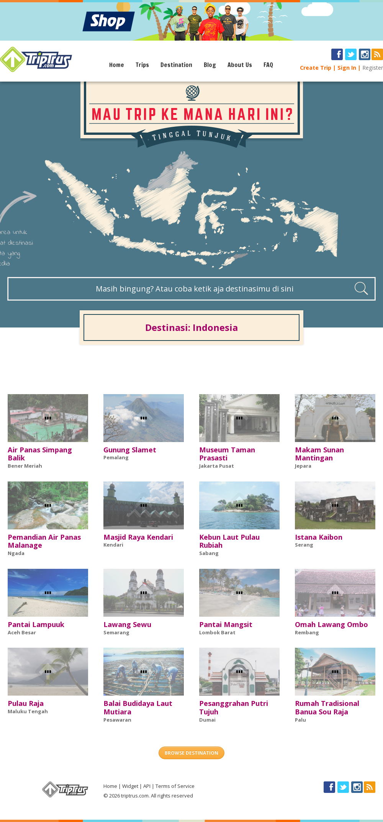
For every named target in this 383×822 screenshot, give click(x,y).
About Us (240, 65)
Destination (176, 65)
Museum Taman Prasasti (227, 454)
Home (116, 65)
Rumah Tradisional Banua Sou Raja (327, 707)
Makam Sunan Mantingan (319, 454)
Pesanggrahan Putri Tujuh (233, 707)
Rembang (307, 632)
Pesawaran (117, 719)
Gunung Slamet (129, 449)
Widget (130, 786)
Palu (300, 719)
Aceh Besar (22, 632)
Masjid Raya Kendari (138, 537)
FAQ (268, 65)
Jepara (303, 465)
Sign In (346, 67)
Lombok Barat (217, 632)
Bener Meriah (25, 465)
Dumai (207, 719)
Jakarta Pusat (216, 465)
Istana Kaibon (318, 537)
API (147, 786)
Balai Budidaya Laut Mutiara (137, 707)
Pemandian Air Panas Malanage (44, 541)
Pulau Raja (26, 703)
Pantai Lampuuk (36, 624)
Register (372, 67)
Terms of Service (175, 786)
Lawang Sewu (127, 624)
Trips (142, 65)
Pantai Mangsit (225, 624)
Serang (304, 544)
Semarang (116, 632)
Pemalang (116, 457)
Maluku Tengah (28, 711)
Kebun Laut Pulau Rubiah (229, 541)
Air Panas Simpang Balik (40, 454)
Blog (210, 65)
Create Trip (315, 67)
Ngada (16, 553)
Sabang (209, 553)
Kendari (113, 544)
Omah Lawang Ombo (331, 624)
